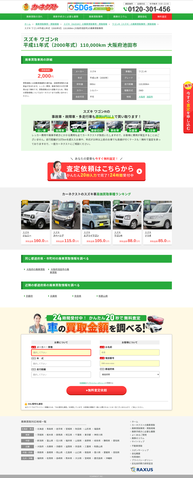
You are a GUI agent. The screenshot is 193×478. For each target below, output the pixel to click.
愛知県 (116, 440)
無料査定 (162, 16)
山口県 (78, 452)
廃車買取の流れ (34, 16)
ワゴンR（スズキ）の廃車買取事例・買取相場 (134, 24)
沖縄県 (109, 458)
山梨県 (78, 440)
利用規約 (83, 383)
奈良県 (77, 296)
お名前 (108, 347)
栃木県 (50, 435)
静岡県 (107, 440)
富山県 (50, 440)
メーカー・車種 (44, 347)
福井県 (69, 440)
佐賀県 (50, 458)
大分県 (78, 458)
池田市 (150, 97)
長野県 (88, 440)
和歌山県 (103, 296)
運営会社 (142, 16)
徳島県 (88, 452)
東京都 (88, 435)
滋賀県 (69, 446)
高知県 (116, 452)
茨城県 (40, 435)
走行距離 (41, 369)
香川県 (97, 452)
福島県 (97, 429)
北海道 (40, 429)
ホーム (27, 24)
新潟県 (40, 440)
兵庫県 (53, 296)
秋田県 (78, 429)
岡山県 (59, 452)
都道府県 (109, 369)
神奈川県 (98, 435)
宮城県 (69, 429)
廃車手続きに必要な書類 (65, 16)
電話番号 (109, 358)
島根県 (50, 452)
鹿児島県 (98, 458)
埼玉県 (69, 435)
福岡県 (40, 458)
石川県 (59, 440)
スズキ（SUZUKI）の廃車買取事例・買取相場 (85, 24)
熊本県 (69, 458)
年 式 (40, 358)
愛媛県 (107, 452)
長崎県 (59, 458)
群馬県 (59, 435)
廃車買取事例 (96, 16)
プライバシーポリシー (96, 383)
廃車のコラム (120, 16)
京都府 (29, 296)
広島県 (69, 452)
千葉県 (78, 435)
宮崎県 (88, 458)
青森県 (50, 429)
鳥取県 (40, 452)
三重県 (88, 446)
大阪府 (142, 97)
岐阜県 (97, 440)
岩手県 (59, 429)
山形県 (88, 429)
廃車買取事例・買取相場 (47, 24)
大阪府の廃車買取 (36, 269)
